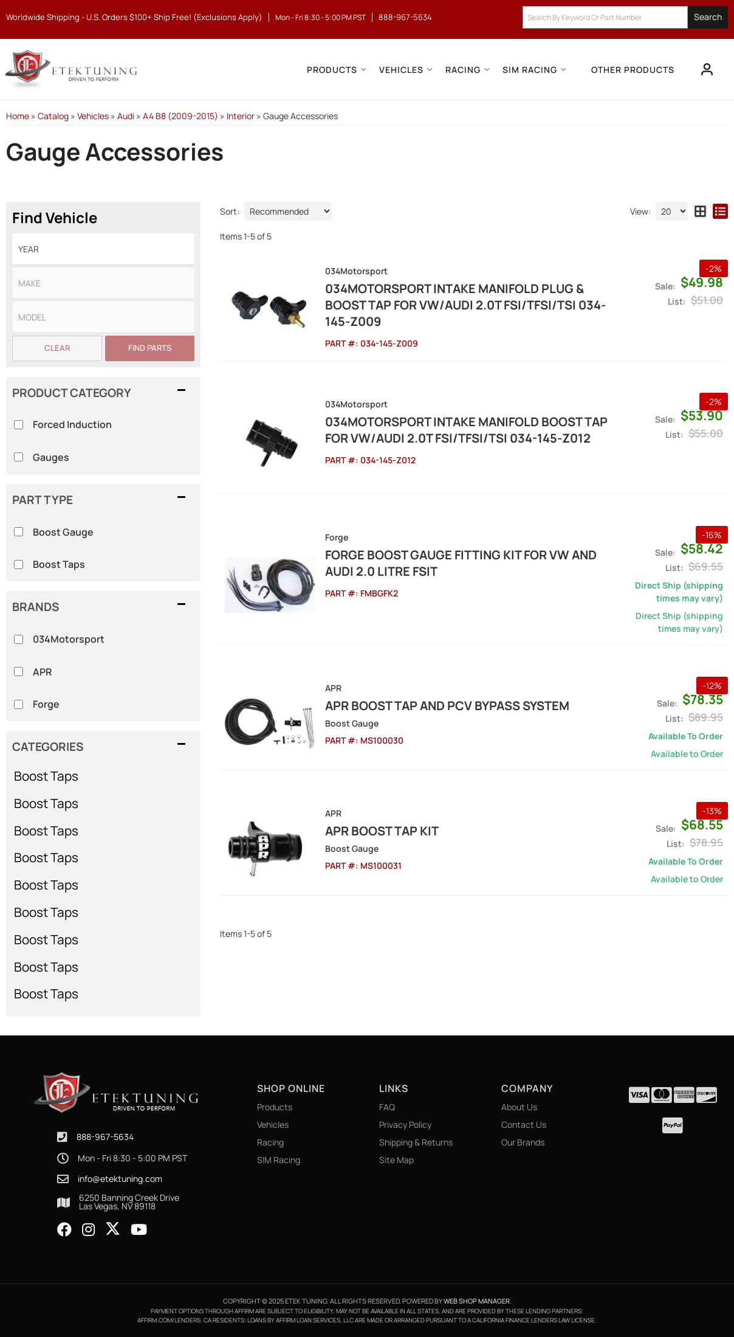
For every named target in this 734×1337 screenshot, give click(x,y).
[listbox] (103, 248)
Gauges (51, 457)
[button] (625, 17)
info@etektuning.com (120, 1179)
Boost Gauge (63, 532)
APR (42, 672)
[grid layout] (700, 211)
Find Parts (149, 347)
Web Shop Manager (477, 1300)
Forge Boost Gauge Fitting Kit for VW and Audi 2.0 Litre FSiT (461, 563)
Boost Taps (46, 775)
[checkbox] (18, 639)
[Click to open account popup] (707, 69)
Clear (57, 347)
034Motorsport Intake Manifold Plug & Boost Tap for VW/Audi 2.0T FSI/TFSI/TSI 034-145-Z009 (465, 305)
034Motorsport (69, 639)
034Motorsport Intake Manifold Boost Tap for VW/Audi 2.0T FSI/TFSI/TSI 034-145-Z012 (466, 429)
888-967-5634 (105, 1136)
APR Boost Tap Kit (382, 831)
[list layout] (720, 211)
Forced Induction (72, 424)
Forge (46, 704)
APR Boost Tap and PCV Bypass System (447, 705)
